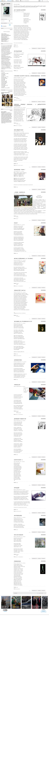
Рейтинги (18, 0)
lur (8, 117)
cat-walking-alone (6, 114)
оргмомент (7, 58)
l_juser (11, 116)
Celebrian (10, 114)
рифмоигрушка (3, 63)
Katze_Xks (4, 116)
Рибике (10, 121)
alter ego (2, 45)
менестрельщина (3, 55)
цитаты (2, 74)
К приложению (10, 91)
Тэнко (9, 122)
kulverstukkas (8, 116)
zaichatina (4, 119)
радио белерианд (6, 61)
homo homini (6, 45)
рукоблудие (7, 63)
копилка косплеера (3, 85)
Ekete (10, 115)
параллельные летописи (5, 59)
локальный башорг (5, 54)
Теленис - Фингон (3, 33)
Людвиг (4, 121)
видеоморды (3, 77)
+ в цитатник (22, 11)
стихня (2, 72)
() (36, 48)
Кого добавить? (8, 112)
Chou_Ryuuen (5, 115)
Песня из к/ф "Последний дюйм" (6, 35)
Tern (1, 119)
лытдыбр (2, 75)
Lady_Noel (2, 117)
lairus (2, 46)
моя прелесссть (32, 6)
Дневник (43, 9)
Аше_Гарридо (7, 119)
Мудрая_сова (7, 121)
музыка (9, 56)
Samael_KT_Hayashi (4, 118)
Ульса (10, 122)
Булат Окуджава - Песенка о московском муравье (5, 39)
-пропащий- (2, 113)
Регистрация (9, 0)
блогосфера (5, 47)
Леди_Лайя (10, 120)
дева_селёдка (3, 120)
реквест (2, 80)
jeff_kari (2, 116)
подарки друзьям (3, 82)
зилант (2, 52)
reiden (4, 46)
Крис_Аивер (7, 120)
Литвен (2, 121)
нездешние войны (3, 57)
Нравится (39, 48)
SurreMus (8, 118)
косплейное (2, 83)
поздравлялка (3, 60)
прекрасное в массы (4, 73)
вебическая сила (7, 48)
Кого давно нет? (3, 112)
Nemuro (10, 117)
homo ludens (9, 45)
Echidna (8, 115)
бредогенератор (3, 78)
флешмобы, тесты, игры (4, 87)
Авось (22, 0)
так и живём (5, 64)
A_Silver (11, 113)
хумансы (8, 66)
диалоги (8, 51)
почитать (7, 60)
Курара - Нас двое (4, 40)
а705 (2, 47)
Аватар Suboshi (6, 10)
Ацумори (25, 392)
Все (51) (11, 110)
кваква (11, 52)
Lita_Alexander (6, 117)
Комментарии (8, 3)
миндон (2, 79)
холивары (17, 46)
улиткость (8, 65)
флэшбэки (2, 84)
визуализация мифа (18, 412)
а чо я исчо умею (8, 46)
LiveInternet (3, 0)
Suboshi (1, 4)
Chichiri (2, 115)
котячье (44, 6)
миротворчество (4, 56)
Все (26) (11, 29)
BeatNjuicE (2, 114)
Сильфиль (2, 122)
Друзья (5, 3)
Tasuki (10, 118)
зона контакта (7, 52)
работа (2, 61)
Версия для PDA (43, 610)
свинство (10, 63)
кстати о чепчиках (6, 53)
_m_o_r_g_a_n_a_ (7, 113)
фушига (17, 125)
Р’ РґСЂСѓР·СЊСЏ (7, 15)
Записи (2, 3)
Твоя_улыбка (6, 122)
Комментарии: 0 (7, 34)
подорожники (21, 6)
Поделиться (43, 48)
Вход (13, 0)
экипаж (2, 68)
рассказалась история (5, 62)
